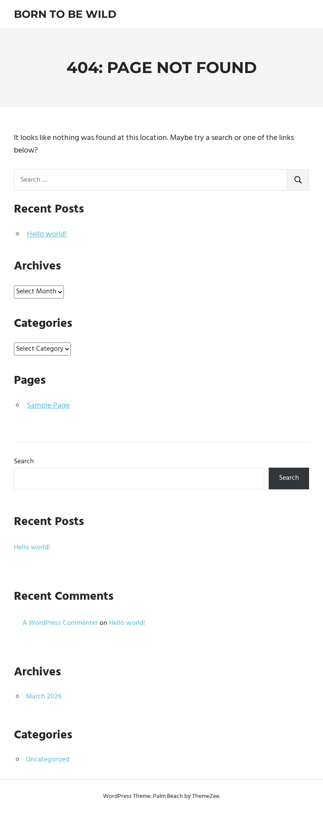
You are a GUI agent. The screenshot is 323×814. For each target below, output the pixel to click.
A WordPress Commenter (60, 623)
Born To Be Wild (65, 14)
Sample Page (48, 405)
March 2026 (43, 696)
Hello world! (47, 234)
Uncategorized (48, 759)
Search (24, 461)
